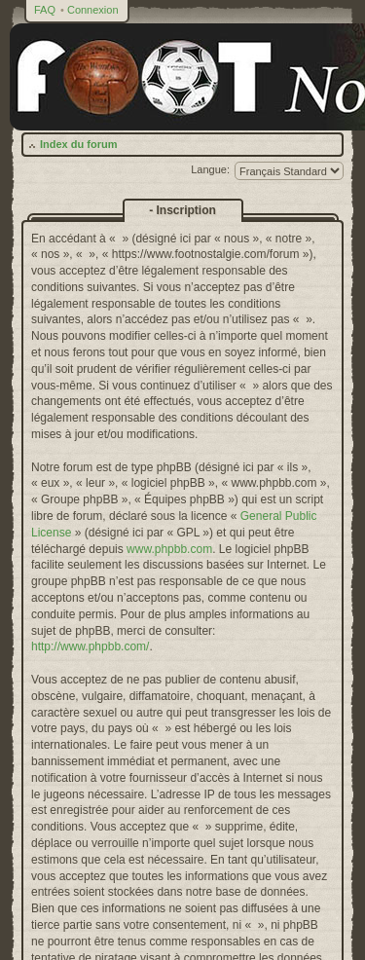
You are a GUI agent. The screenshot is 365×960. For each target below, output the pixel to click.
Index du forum (78, 144)
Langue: (210, 169)
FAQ (44, 10)
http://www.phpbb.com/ (90, 646)
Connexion (93, 10)
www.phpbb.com (169, 549)
